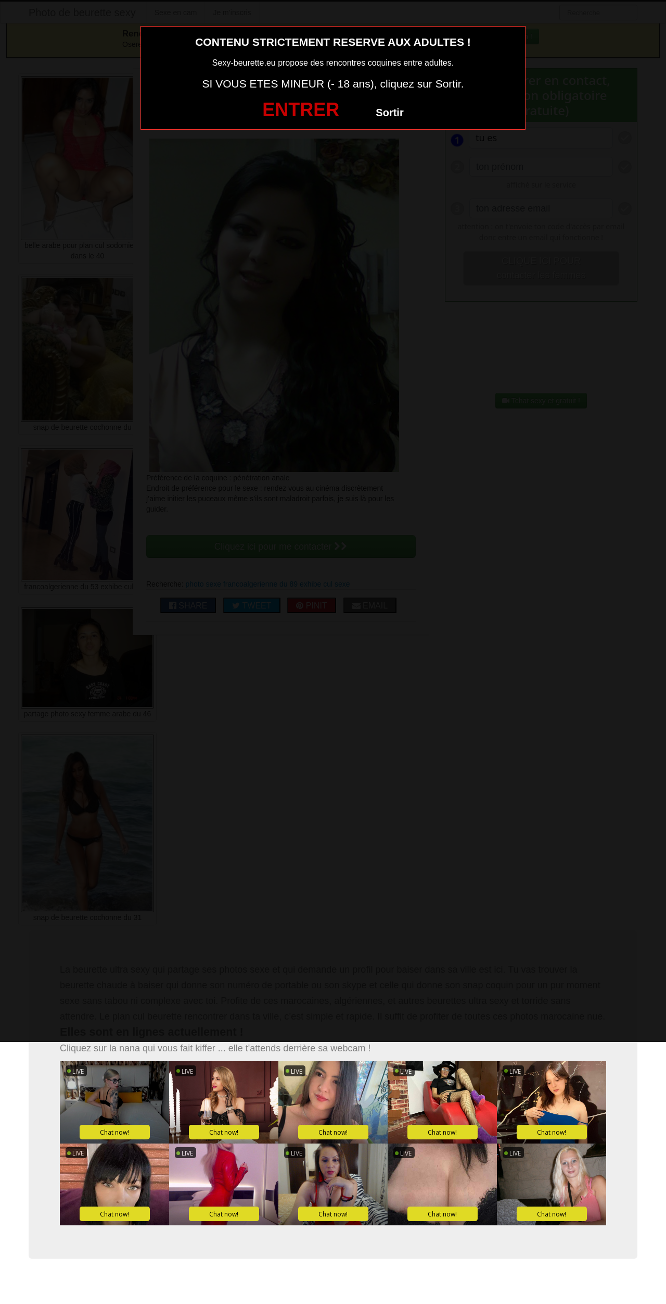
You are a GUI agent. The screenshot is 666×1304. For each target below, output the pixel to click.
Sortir (389, 112)
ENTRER (300, 109)
